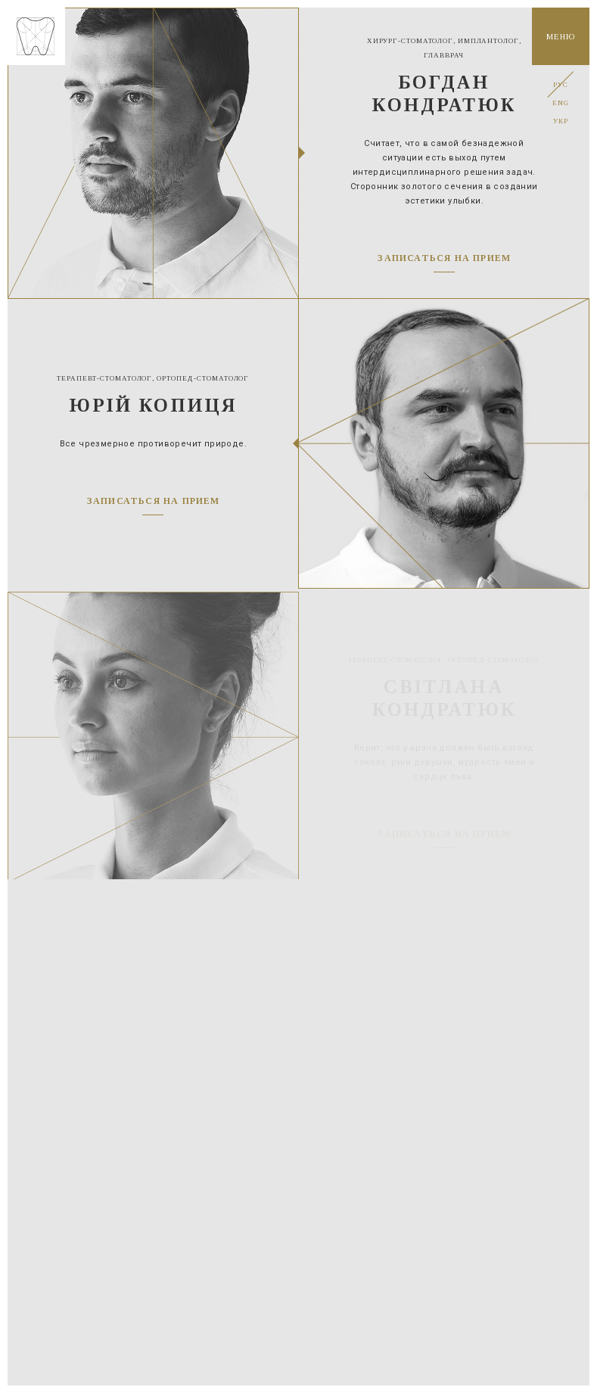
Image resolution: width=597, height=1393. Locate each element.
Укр (560, 121)
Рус (560, 85)
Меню (560, 36)
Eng (560, 103)
